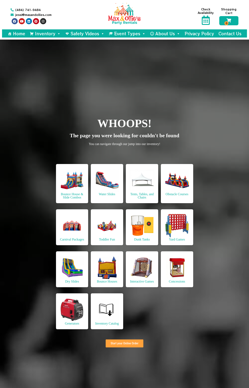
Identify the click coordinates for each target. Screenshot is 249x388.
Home (19, 34)
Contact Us (229, 34)
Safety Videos (87, 34)
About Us (167, 34)
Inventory (48, 34)
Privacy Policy (199, 34)
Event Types (130, 34)
